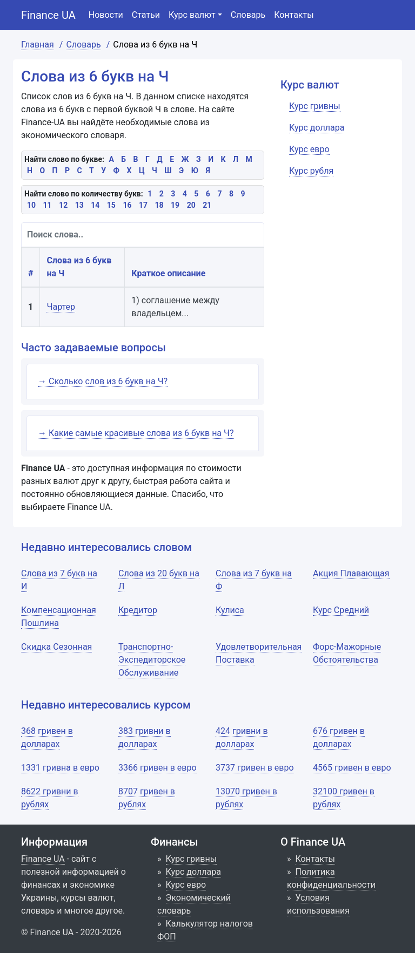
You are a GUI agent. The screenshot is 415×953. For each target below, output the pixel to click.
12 (63, 205)
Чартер (60, 307)
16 (127, 205)
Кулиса (230, 610)
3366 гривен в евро (157, 768)
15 (111, 205)
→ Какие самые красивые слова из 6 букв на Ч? (136, 433)
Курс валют (192, 15)
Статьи (146, 15)
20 (191, 205)
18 (159, 205)
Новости (106, 15)
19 (175, 205)
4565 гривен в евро (352, 768)
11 (47, 205)
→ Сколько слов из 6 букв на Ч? (103, 381)
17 (143, 205)
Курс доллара (193, 872)
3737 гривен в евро (255, 768)
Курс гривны (191, 859)
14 (95, 205)
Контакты (293, 15)
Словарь (248, 15)
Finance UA (48, 15)
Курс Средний (341, 610)
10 (31, 205)
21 (207, 205)
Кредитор (137, 610)
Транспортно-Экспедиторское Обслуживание (151, 660)
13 (79, 205)
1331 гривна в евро (60, 768)
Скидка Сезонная (56, 647)
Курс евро (186, 885)
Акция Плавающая (351, 573)
